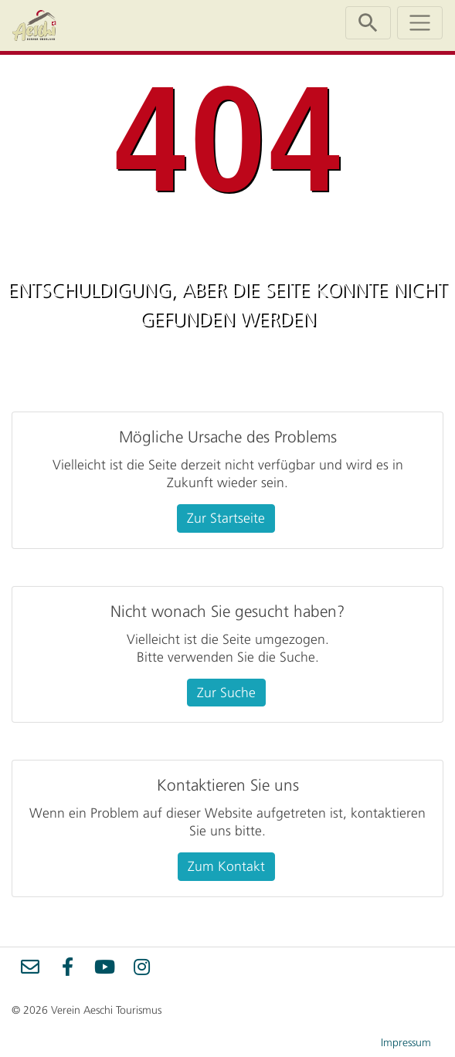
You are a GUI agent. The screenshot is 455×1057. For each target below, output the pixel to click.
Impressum (406, 1042)
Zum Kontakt (226, 866)
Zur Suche (226, 692)
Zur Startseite (226, 518)
